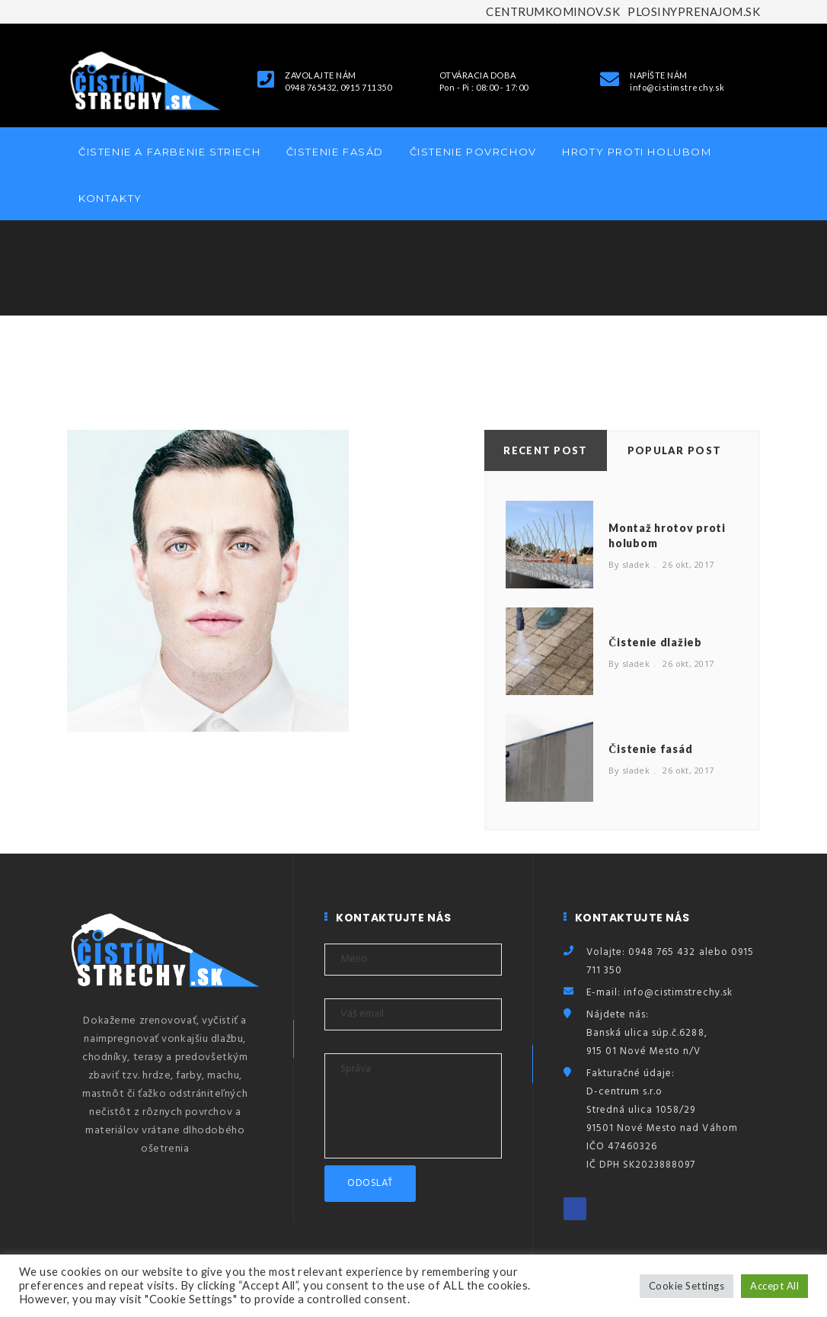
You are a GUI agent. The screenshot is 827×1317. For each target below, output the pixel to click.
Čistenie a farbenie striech (169, 152)
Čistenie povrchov (473, 152)
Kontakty (110, 198)
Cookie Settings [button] (686, 1286)
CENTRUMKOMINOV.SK (553, 11)
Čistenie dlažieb (654, 642)
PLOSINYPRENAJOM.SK (693, 11)
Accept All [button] (774, 1286)
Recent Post (545, 450)
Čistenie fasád (335, 152)
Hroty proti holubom (636, 152)
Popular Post (674, 450)
